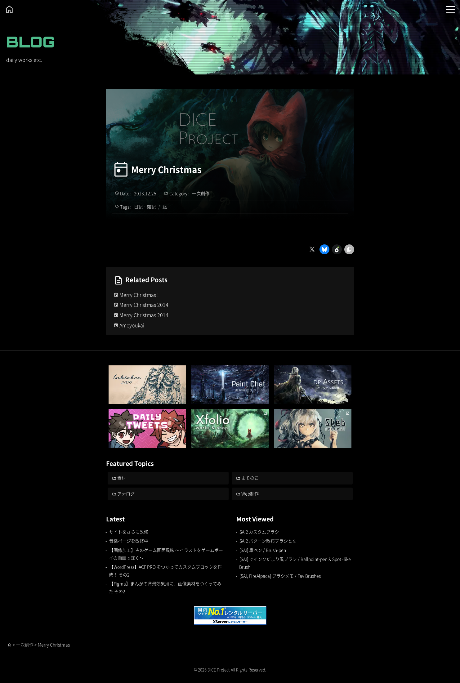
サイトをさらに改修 (128, 532)
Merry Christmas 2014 (143, 304)
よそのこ (250, 478)
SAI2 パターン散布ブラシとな (268, 541)
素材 (121, 478)
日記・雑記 (145, 206)
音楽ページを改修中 (128, 541)
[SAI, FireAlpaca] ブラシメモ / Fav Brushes (280, 576)
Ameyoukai (131, 325)
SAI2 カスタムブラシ (259, 532)
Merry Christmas (166, 169)
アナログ (126, 493)
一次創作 (200, 193)
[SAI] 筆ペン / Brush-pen (262, 550)
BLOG (30, 41)
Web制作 (250, 493)
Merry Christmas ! (139, 294)
